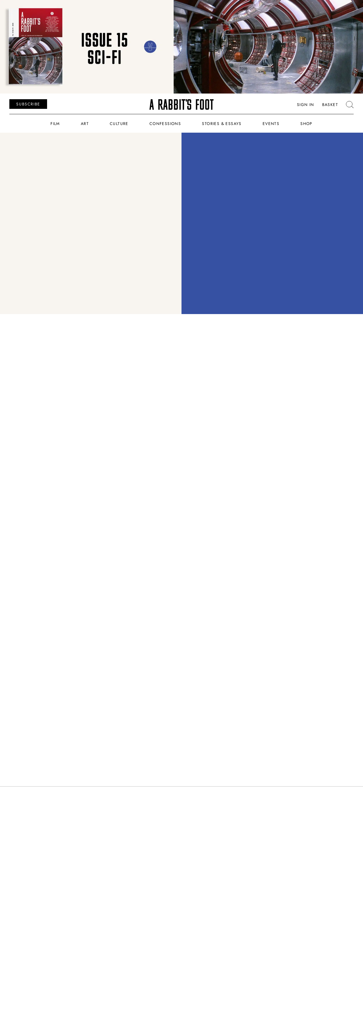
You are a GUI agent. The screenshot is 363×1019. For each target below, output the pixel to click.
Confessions (165, 123)
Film (55, 123)
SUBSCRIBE (28, 104)
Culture (119, 123)
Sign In (305, 104)
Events (271, 123)
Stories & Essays (221, 123)
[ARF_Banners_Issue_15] (181, 47)
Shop (306, 123)
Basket (330, 104)
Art (85, 123)
